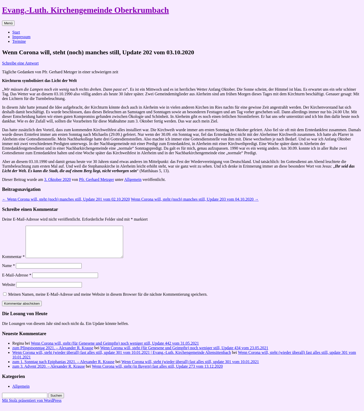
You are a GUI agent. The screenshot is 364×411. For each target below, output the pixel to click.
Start (16, 32)
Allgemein (133, 179)
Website (8, 291)
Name (8, 272)
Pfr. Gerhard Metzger (96, 179)
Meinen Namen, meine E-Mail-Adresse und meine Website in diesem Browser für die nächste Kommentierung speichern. (108, 300)
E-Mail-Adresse (16, 281)
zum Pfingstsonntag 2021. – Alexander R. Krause (52, 354)
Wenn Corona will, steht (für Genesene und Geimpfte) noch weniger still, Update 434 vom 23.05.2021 (184, 354)
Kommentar (13, 263)
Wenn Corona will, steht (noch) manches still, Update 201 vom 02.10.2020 (66, 199)
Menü (8, 23)
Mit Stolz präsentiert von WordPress (31, 406)
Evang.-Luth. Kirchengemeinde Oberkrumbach (85, 10)
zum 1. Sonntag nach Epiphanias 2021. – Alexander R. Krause (63, 368)
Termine (19, 41)
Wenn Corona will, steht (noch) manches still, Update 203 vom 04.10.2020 (195, 199)
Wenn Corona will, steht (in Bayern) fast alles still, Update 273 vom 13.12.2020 (157, 372)
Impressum (21, 37)
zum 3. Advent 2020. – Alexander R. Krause (48, 372)
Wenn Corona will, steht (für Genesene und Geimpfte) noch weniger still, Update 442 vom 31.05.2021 (115, 349)
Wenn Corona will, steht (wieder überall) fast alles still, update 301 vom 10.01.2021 (190, 368)
